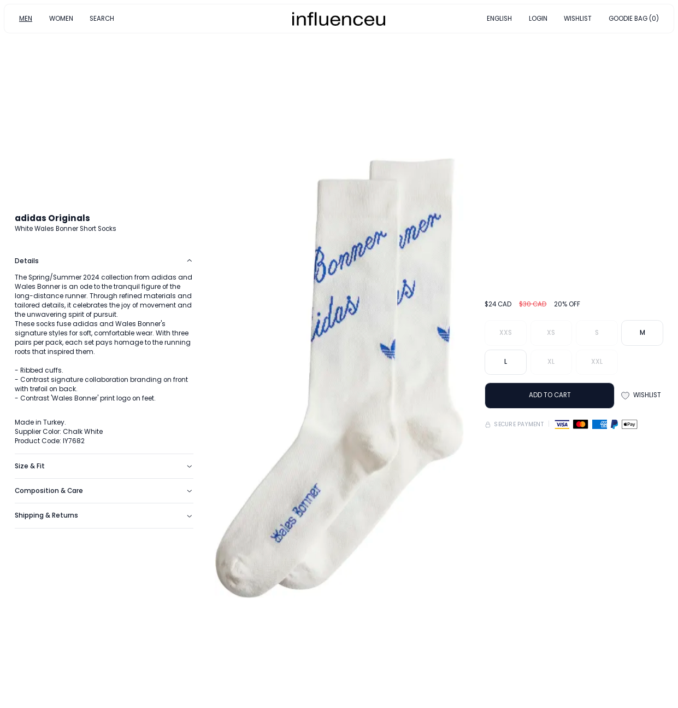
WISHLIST (578, 18)
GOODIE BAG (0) (634, 18)
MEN (25, 18)
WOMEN (61, 18)
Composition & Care (104, 490)
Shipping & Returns (104, 515)
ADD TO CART (550, 395)
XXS (505, 332)
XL (551, 361)
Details (104, 261)
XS (551, 332)
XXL (597, 361)
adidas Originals (52, 218)
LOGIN (538, 18)
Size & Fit (104, 466)
